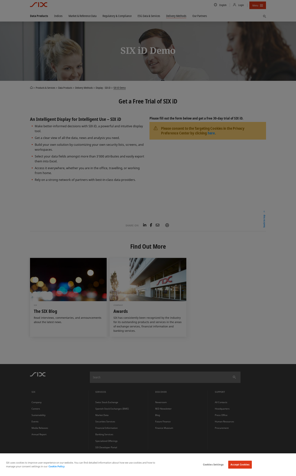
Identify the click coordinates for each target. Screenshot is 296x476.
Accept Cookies (240, 464)
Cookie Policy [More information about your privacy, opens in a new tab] (57, 466)
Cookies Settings (213, 464)
